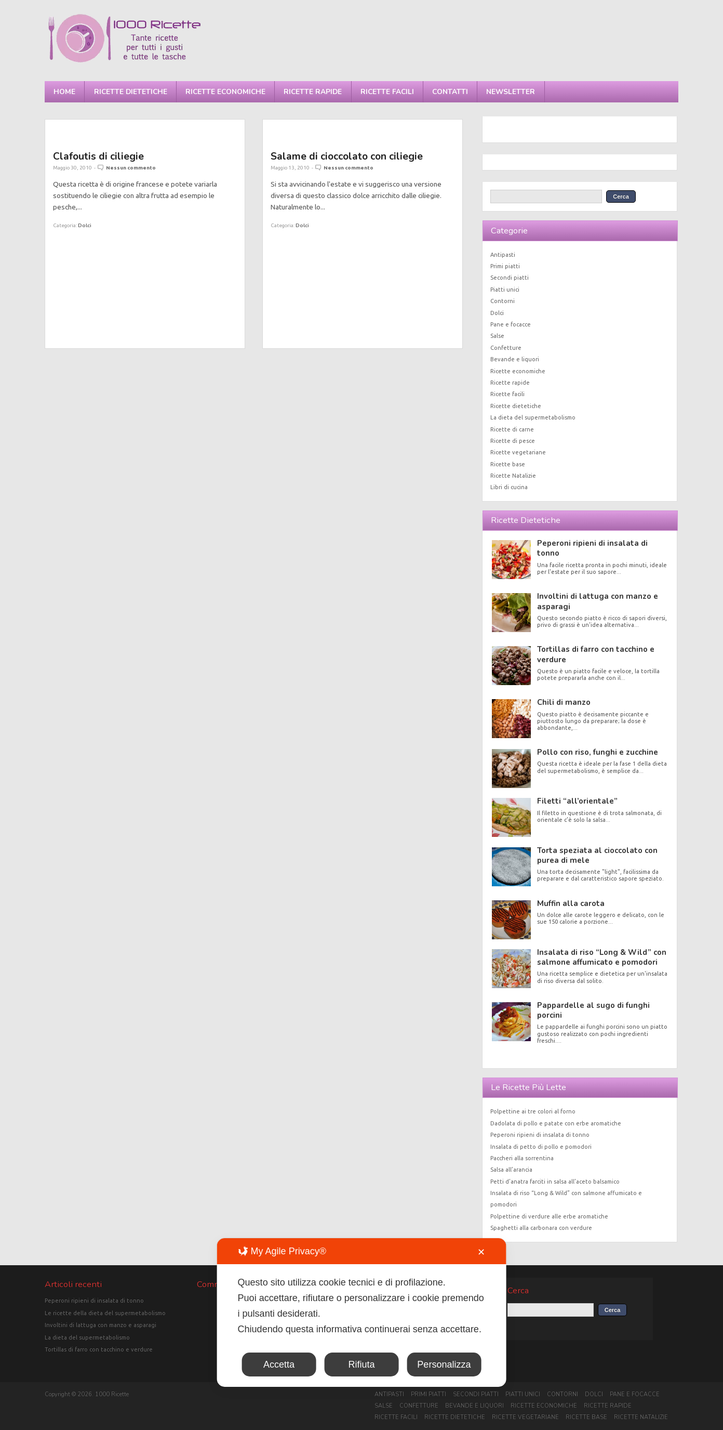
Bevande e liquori (514, 359)
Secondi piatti (509, 277)
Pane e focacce (510, 324)
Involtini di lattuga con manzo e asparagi (597, 601)
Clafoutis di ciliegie (98, 156)
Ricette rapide (313, 92)
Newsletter (510, 92)
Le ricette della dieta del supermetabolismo (105, 1313)
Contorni (502, 301)
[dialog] (361, 1312)
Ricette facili (387, 92)
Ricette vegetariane (518, 452)
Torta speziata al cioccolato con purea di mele (597, 855)
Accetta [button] (278, 1364)
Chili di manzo (564, 702)
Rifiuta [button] (361, 1364)
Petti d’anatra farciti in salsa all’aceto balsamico (555, 1181)
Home (64, 92)
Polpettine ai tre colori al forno (532, 1111)
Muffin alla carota (571, 903)
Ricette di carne (512, 429)
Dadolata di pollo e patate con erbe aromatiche (555, 1123)
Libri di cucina (509, 487)
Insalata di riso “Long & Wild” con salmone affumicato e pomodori (601, 957)
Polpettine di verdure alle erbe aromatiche (549, 1216)
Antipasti (502, 255)
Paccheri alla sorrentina (522, 1158)
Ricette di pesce (512, 441)
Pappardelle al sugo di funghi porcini (593, 1010)
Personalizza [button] (444, 1364)
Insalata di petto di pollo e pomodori (541, 1147)
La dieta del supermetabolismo (532, 417)
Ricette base (507, 464)
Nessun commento (131, 167)
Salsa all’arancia (511, 1169)
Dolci (84, 225)
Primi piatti (505, 266)
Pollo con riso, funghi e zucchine (597, 752)
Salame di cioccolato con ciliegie (347, 156)
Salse (497, 336)
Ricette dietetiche (130, 92)
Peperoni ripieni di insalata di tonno (592, 548)
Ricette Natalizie (513, 476)
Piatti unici (504, 289)
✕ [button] (481, 1252)
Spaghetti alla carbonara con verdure (541, 1228)
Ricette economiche (225, 92)
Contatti (450, 92)
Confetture (505, 348)
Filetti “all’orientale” (577, 801)
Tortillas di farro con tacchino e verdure (595, 654)
